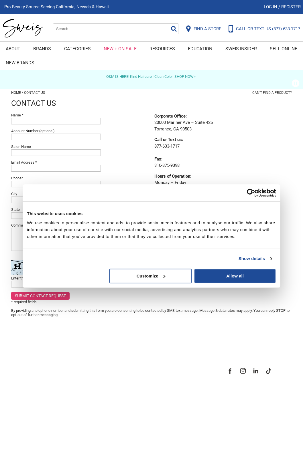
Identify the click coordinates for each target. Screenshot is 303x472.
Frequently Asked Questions (45, 369)
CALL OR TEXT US (268, 28)
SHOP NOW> (185, 76)
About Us (113, 369)
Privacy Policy (27, 407)
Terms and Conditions (38, 427)
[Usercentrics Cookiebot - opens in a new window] (251, 193)
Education (200, 48)
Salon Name (21, 146)
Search (174, 29)
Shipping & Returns (34, 388)
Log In (271, 6)
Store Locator (118, 407)
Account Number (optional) (33, 131)
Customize (151, 275)
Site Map (112, 388)
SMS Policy (24, 417)
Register (291, 6)
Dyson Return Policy (35, 398)
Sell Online (283, 48)
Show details (252, 258)
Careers (111, 398)
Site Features (118, 378)
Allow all (235, 275)
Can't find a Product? (272, 93)
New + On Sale (120, 48)
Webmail (21, 437)
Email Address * (24, 162)
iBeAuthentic (160, 458)
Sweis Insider (241, 48)
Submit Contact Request (40, 295)
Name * (17, 115)
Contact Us (24, 378)
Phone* (17, 178)
